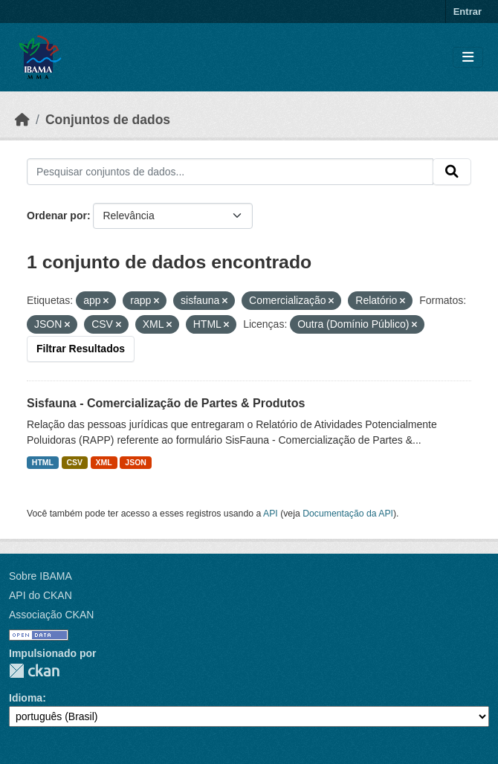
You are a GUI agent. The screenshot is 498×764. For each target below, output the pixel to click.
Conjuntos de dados (107, 119)
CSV (75, 462)
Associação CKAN (51, 615)
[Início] (22, 119)
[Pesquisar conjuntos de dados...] (230, 171)
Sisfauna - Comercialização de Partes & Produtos (166, 403)
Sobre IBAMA (40, 576)
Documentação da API (348, 513)
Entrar (467, 11)
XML (104, 462)
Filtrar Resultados (80, 349)
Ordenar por (57, 215)
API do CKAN (40, 595)
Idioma (25, 698)
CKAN (34, 671)
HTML (43, 462)
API (270, 513)
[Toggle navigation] (468, 57)
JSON (135, 462)
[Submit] (452, 171)
